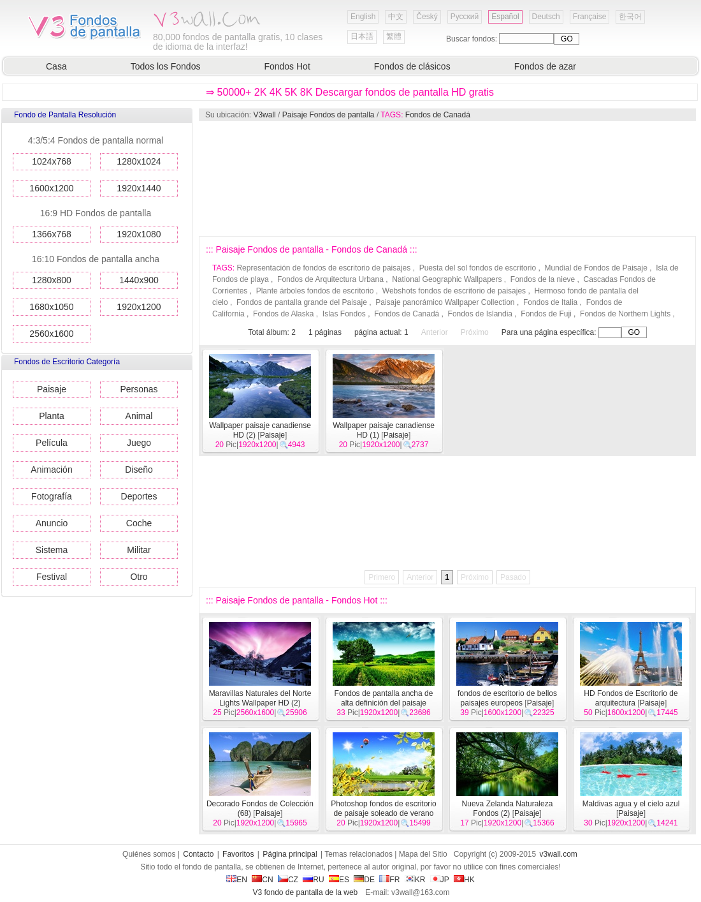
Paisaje (51, 389)
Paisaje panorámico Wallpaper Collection (444, 302)
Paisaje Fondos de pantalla (328, 114)
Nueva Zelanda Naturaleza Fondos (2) (507, 808)
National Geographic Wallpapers (447, 279)
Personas (138, 389)
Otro (138, 577)
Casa (56, 66)
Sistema (52, 550)
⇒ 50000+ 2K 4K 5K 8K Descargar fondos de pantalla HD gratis (350, 92)
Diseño (139, 469)
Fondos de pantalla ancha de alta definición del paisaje (384, 698)
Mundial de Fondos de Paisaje (595, 267)
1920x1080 (139, 234)
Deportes (139, 496)
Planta (51, 416)
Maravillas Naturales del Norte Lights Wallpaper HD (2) (260, 698)
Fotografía (51, 496)
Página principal (290, 854)
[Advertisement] (276, 178)
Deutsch (546, 16)
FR (389, 879)
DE (364, 879)
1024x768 (51, 161)
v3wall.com (558, 854)
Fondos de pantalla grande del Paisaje (301, 302)
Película (52, 443)
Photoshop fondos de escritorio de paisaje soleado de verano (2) (383, 813)
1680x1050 (51, 307)
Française (590, 16)
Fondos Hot (287, 66)
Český (426, 16)
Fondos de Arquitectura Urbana (330, 279)
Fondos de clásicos (412, 66)
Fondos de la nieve (542, 279)
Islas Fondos (344, 313)
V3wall (264, 114)
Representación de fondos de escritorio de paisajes (323, 267)
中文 (395, 16)
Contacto (198, 854)
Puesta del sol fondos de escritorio (477, 267)
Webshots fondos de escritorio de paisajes (454, 290)
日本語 (361, 36)
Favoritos (238, 854)
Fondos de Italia (550, 302)
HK (464, 879)
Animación (51, 469)
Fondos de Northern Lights (625, 313)
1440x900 (139, 280)
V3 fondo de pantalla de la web (305, 892)
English (362, 16)
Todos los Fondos (166, 66)
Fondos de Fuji (546, 313)
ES (339, 879)
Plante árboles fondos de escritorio (315, 290)
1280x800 (51, 280)
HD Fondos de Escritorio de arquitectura (630, 698)
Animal (139, 416)
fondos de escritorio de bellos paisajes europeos (507, 698)
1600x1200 (51, 188)
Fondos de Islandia (480, 313)
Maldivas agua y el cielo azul (631, 803)
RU (313, 879)
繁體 (393, 36)
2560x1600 (51, 334)
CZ (288, 879)
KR (415, 879)
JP (439, 879)
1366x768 (51, 234)
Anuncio (52, 523)
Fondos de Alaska (283, 313)
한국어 (630, 16)
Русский (465, 16)
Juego (139, 443)
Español (505, 16)
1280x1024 (139, 161)
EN (236, 879)
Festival (51, 577)
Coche (139, 523)
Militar (138, 550)
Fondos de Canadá (437, 114)
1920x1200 (139, 307)
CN (262, 879)
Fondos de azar (545, 66)
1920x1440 (139, 188)
